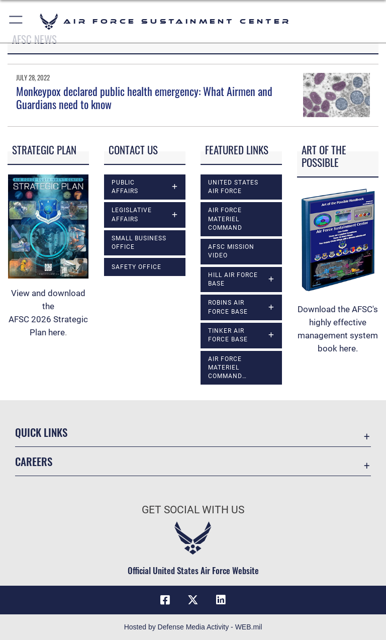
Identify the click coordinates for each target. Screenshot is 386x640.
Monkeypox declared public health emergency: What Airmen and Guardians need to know (144, 97)
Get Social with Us (193, 510)
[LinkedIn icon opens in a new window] (221, 599)
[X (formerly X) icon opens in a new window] (193, 599)
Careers (33, 461)
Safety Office (136, 266)
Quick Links (41, 432)
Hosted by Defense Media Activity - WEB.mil (193, 627)
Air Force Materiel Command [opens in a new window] (225, 219)
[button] (16, 21)
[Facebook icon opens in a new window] (164, 599)
